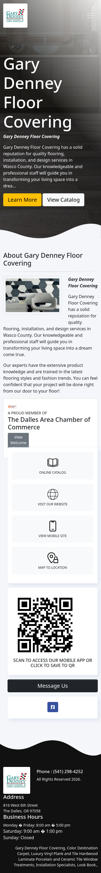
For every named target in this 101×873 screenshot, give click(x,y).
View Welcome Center (18, 442)
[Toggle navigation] (90, 15)
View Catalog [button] (63, 199)
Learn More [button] (22, 199)
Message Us (52, 685)
